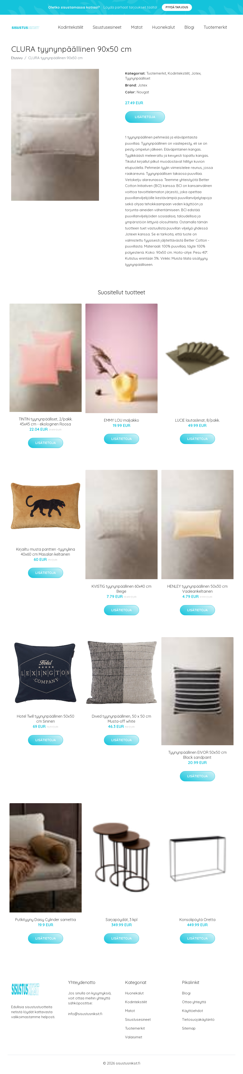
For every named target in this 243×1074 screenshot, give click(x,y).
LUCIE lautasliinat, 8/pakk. (197, 422)
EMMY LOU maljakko (121, 422)
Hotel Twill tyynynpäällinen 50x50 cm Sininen (45, 721)
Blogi (189, 28)
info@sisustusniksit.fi (85, 1016)
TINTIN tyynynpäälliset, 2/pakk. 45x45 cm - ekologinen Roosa (45, 424)
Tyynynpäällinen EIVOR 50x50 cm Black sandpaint (197, 757)
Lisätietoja (145, 119)
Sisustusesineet (107, 28)
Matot (137, 28)
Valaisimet (133, 1039)
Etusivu (17, 60)
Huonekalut (163, 28)
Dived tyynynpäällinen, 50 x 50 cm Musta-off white (121, 721)
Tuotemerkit (215, 28)
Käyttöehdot (192, 1013)
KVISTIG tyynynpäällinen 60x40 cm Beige (121, 591)
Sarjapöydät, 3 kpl (121, 922)
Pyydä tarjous (177, 7)
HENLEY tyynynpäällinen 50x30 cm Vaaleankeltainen (197, 591)
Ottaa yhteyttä (194, 1004)
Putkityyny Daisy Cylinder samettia (45, 922)
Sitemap (189, 1031)
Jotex (196, 75)
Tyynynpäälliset (137, 80)
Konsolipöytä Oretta (197, 922)
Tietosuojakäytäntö (198, 1022)
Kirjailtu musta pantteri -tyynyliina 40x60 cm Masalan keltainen (45, 554)
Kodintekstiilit (70, 28)
